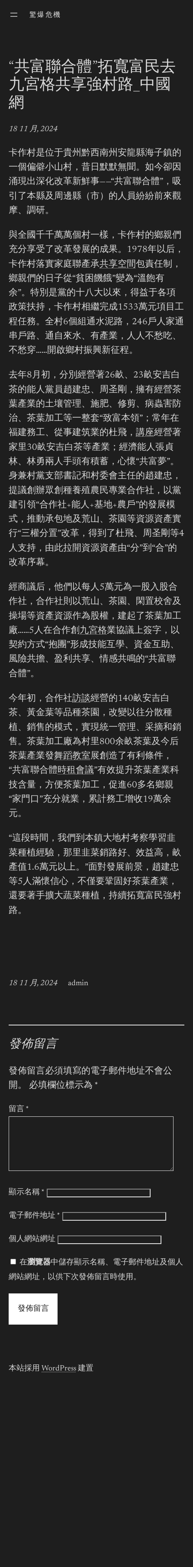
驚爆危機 (45, 15)
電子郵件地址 (34, 1226)
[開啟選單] (14, 15)
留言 (19, 1109)
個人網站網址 (32, 1250)
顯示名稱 (27, 1203)
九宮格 (93, 630)
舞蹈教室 (72, 756)
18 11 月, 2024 (33, 129)
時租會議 (76, 770)
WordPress (59, 1379)
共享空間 (118, 264)
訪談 (81, 698)
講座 (145, 433)
